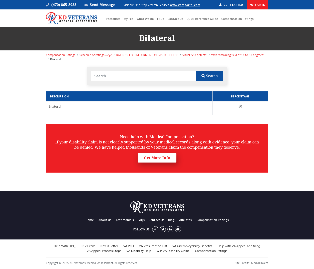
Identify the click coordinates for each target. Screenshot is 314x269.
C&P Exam (88, 246)
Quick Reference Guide (202, 19)
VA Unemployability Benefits (192, 246)
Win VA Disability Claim (172, 251)
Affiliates (185, 220)
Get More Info (157, 157)
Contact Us (175, 19)
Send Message (102, 4)
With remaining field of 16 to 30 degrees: (237, 55)
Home (90, 220)
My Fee (128, 19)
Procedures (112, 19)
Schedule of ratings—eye (96, 55)
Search (209, 75)
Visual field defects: (194, 55)
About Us (105, 220)
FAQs (160, 19)
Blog (171, 220)
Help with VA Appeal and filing (238, 246)
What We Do (145, 19)
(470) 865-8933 (63, 4)
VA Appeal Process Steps (104, 251)
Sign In (257, 5)
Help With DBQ (64, 246)
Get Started (231, 5)
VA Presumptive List (153, 246)
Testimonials (124, 220)
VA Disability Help (138, 251)
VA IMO (128, 246)
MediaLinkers (259, 263)
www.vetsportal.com (185, 5)
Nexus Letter (109, 246)
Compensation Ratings (237, 19)
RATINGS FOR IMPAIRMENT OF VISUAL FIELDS (147, 55)
